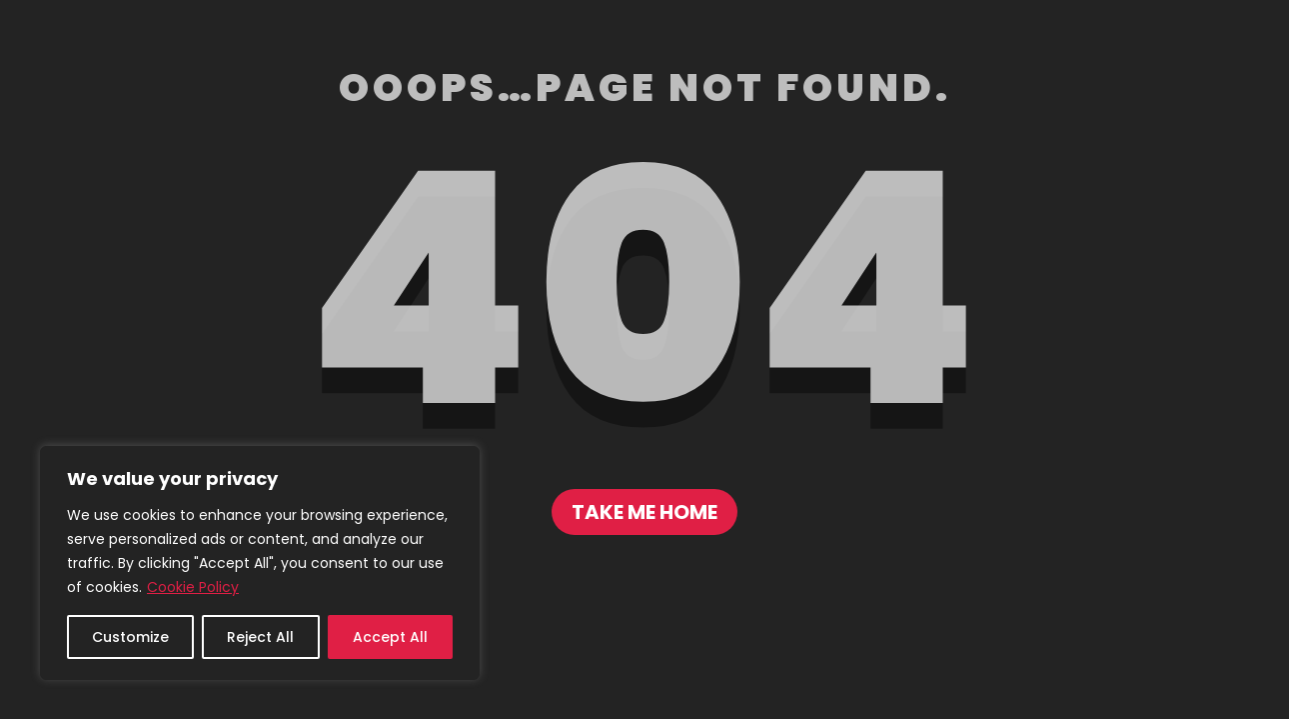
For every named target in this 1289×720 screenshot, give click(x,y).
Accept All (390, 637)
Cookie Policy (193, 587)
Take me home (644, 512)
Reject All (260, 637)
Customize (130, 637)
